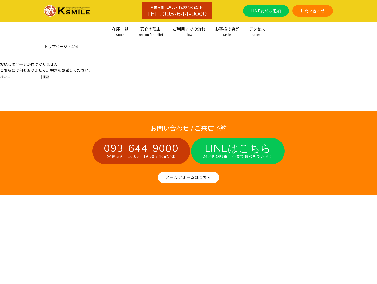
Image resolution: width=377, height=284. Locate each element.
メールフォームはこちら (188, 177)
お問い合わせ (312, 10)
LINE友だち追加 (266, 10)
